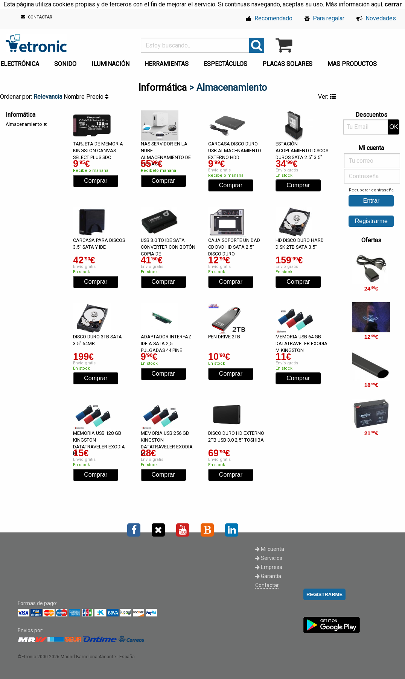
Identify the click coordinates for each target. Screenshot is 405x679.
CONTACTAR (36, 17)
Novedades (376, 18)
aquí (376, 4)
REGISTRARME (324, 594)
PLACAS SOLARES (287, 63)
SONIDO (65, 63)
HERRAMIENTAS (167, 63)
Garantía (268, 576)
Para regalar (324, 18)
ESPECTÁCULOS (225, 63)
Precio (97, 96)
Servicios (268, 558)
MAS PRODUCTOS (352, 63)
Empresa (268, 567)
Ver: (327, 96)
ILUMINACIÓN (110, 63)
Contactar (267, 585)
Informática (163, 87)
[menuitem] (66, 62)
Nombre (75, 96)
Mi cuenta (269, 549)
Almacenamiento (24, 124)
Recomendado (269, 18)
